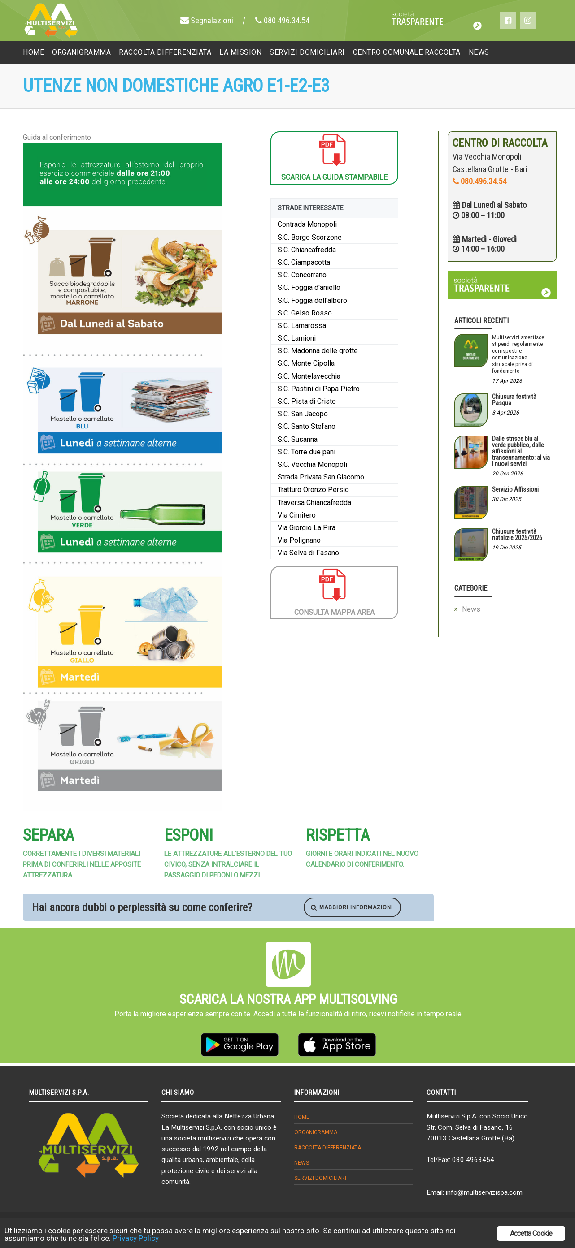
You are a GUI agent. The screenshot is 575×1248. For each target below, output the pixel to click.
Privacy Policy (136, 1238)
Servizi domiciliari (320, 1178)
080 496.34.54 (286, 20)
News (471, 609)
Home (301, 1117)
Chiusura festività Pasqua (514, 399)
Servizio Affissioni (515, 489)
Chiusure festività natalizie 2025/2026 (517, 534)
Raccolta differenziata (327, 1147)
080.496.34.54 (479, 181)
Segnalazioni (211, 20)
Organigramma (315, 1132)
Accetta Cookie (531, 1233)
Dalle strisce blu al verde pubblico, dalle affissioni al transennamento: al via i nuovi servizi (521, 451)
